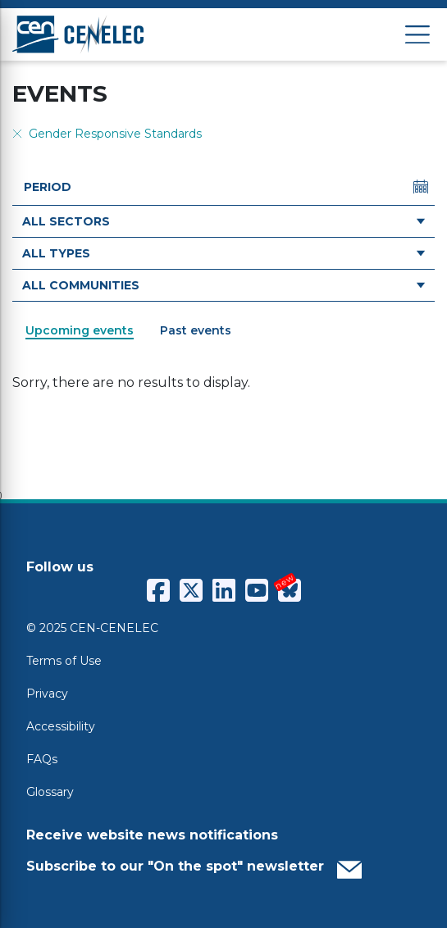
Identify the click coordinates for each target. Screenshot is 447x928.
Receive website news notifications (152, 835)
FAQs (41, 759)
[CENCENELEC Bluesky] (289, 590)
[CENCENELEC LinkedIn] (224, 590)
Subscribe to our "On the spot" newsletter (194, 865)
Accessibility (60, 726)
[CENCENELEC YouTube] (257, 590)
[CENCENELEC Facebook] (158, 590)
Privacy (47, 693)
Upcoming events (79, 330)
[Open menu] (417, 35)
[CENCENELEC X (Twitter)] (191, 590)
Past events (195, 330)
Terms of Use (64, 660)
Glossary (50, 792)
